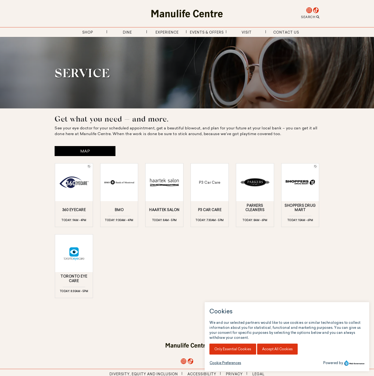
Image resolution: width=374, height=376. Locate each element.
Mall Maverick (196, 371)
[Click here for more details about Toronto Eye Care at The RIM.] (74, 266)
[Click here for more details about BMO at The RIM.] (119, 195)
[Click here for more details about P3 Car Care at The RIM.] (210, 195)
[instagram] (309, 10)
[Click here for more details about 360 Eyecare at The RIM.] (74, 195)
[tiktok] (315, 10)
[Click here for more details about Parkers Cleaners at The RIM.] (255, 195)
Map (85, 151)
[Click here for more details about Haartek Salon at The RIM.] (164, 195)
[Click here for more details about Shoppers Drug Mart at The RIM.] (300, 195)
